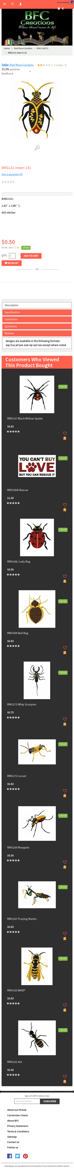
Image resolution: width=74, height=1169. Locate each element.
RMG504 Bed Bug (17, 633)
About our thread (16, 1110)
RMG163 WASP (16, 990)
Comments (11, 319)
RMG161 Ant (14, 1062)
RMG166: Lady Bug (18, 561)
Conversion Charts (17, 1115)
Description (11, 305)
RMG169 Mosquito (18, 847)
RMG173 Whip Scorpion (21, 704)
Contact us (13, 1142)
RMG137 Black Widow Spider (25, 418)
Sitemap (12, 1137)
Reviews (9, 333)
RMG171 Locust (16, 776)
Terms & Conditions (18, 1131)
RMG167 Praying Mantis (22, 919)
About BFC (13, 1121)
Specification (12, 312)
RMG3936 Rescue (17, 490)
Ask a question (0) (12, 174)
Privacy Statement (17, 1126)
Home (7, 48)
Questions (11, 326)
